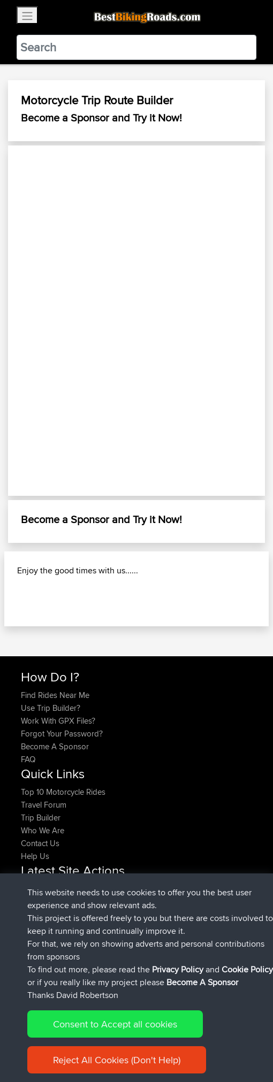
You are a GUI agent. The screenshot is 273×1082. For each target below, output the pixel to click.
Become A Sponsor (55, 746)
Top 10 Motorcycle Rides (63, 791)
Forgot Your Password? (62, 733)
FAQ (28, 759)
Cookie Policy (247, 969)
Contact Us (40, 843)
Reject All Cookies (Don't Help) (116, 1059)
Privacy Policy (177, 969)
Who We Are (42, 830)
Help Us (35, 856)
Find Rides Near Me (55, 695)
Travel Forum (43, 804)
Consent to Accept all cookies (115, 1024)
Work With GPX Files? (58, 720)
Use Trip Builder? (50, 707)
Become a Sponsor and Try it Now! (101, 117)
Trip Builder (40, 817)
